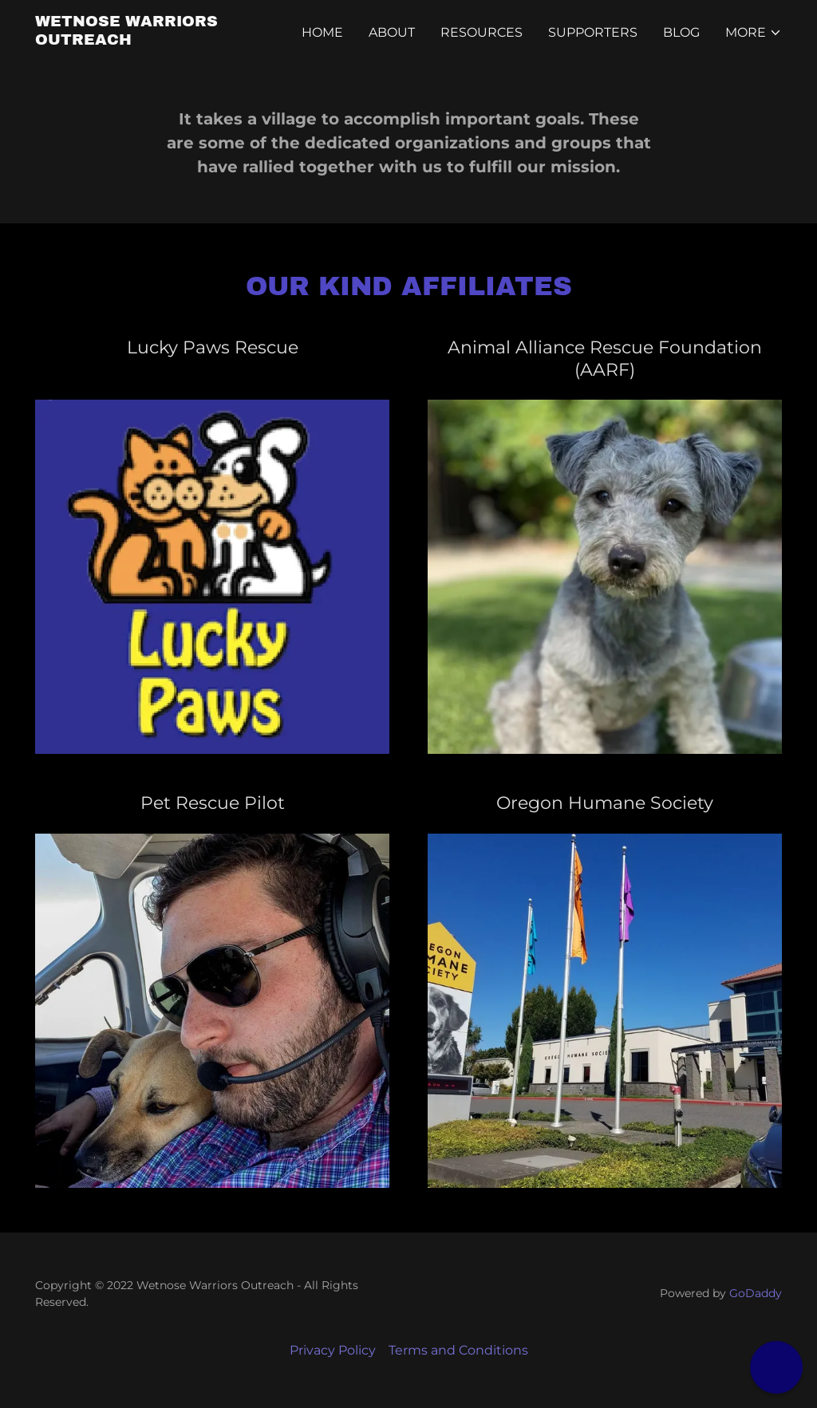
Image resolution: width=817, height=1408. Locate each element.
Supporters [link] (592, 32)
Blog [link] (681, 32)
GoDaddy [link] (755, 1293)
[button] (753, 32)
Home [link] (322, 32)
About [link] (392, 32)
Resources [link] (481, 32)
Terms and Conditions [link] (458, 1350)
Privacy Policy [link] (333, 1350)
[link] (166, 40)
